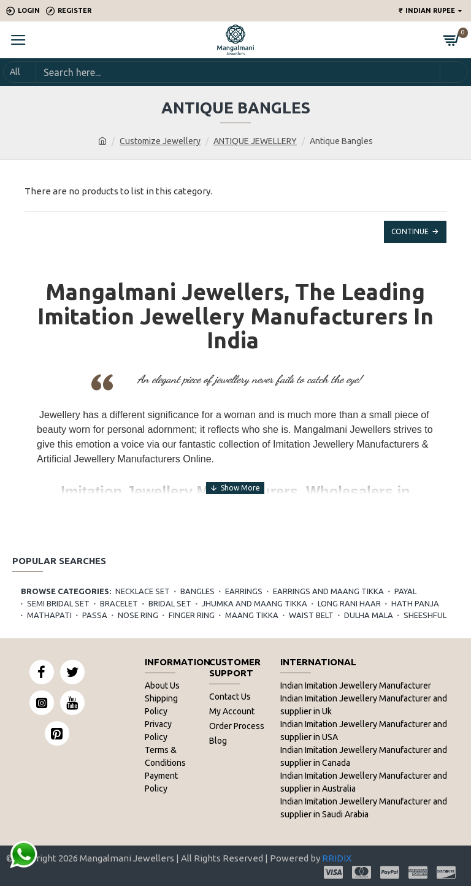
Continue (410, 231)
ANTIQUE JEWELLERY (255, 141)
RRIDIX (336, 858)
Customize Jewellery (160, 141)
